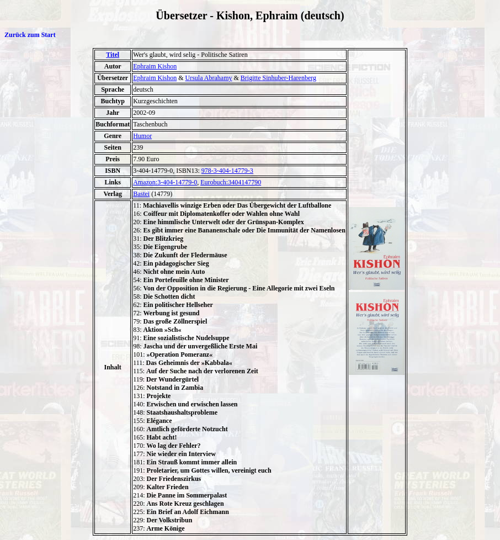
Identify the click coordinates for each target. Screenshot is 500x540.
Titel (112, 55)
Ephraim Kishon (155, 66)
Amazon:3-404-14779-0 (165, 182)
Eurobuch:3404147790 (230, 182)
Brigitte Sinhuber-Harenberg (278, 78)
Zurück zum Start (30, 35)
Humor (142, 136)
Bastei (141, 194)
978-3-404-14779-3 (227, 170)
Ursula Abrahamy (208, 78)
